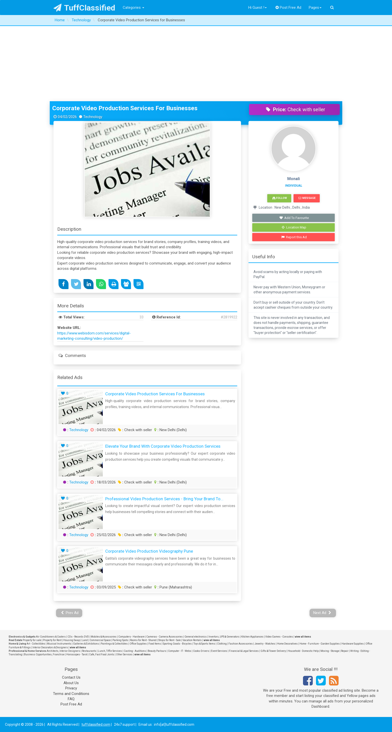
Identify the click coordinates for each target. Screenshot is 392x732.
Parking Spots (120, 640)
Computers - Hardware (131, 636)
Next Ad (322, 613)
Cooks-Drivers (201, 651)
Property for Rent (52, 640)
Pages (315, 7)
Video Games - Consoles (279, 636)
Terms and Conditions (71, 693)
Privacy (71, 688)
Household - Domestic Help (303, 651)
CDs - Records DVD (78, 636)
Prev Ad (70, 613)
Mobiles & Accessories (103, 636)
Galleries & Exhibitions (86, 643)
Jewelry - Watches (264, 643)
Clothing (222, 643)
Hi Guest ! (257, 7)
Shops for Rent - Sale (169, 640)
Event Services (219, 651)
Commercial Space (100, 640)
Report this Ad (294, 237)
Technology (78, 430)
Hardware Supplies (353, 643)
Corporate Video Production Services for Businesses (125, 108)
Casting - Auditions (135, 651)
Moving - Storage (329, 651)
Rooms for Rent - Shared (143, 640)
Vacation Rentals (192, 640)
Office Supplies (138, 643)
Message (306, 198)
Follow (279, 198)
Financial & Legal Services (244, 651)
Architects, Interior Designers (63, 651)
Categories (133, 7)
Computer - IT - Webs (179, 651)
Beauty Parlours (157, 651)
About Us (71, 683)
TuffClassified (84, 8)
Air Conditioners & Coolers (51, 636)
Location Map (294, 227)
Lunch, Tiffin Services (110, 651)
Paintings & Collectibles (114, 643)
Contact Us (71, 677)
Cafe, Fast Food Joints (101, 654)
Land (85, 640)
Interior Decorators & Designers (50, 647)
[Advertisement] (196, 64)
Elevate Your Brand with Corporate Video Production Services (162, 446)
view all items (303, 636)
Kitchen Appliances (252, 636)
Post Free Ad (289, 7)
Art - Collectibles (35, 643)
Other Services (124, 654)
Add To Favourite (294, 218)
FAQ (71, 699)
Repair (344, 651)
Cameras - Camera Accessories (164, 636)
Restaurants (89, 651)
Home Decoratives (287, 643)
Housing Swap (71, 640)
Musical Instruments (59, 643)
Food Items (154, 643)
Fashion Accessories (240, 643)
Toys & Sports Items (204, 643)
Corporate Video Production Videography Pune (149, 551)
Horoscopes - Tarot (76, 654)
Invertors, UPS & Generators (224, 636)
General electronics (195, 636)
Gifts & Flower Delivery (273, 651)
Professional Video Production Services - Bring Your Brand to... (164, 498)
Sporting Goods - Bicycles (177, 643)
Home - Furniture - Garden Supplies (320, 643)
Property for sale (32, 640)
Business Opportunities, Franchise (44, 654)
